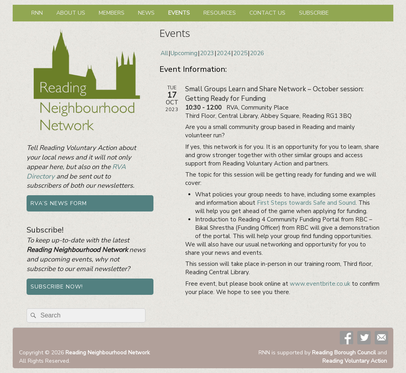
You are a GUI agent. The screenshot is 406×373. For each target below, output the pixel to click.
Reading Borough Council (344, 352)
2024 (223, 53)
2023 (207, 53)
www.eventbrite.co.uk (320, 284)
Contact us (267, 13)
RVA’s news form (59, 203)
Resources (219, 13)
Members (111, 13)
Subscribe (314, 13)
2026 (257, 53)
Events (179, 13)
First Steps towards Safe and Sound (306, 203)
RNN (37, 13)
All (164, 53)
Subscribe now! (57, 286)
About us (70, 13)
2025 (240, 53)
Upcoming (183, 53)
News (146, 13)
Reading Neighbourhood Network (107, 352)
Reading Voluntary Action (354, 361)
